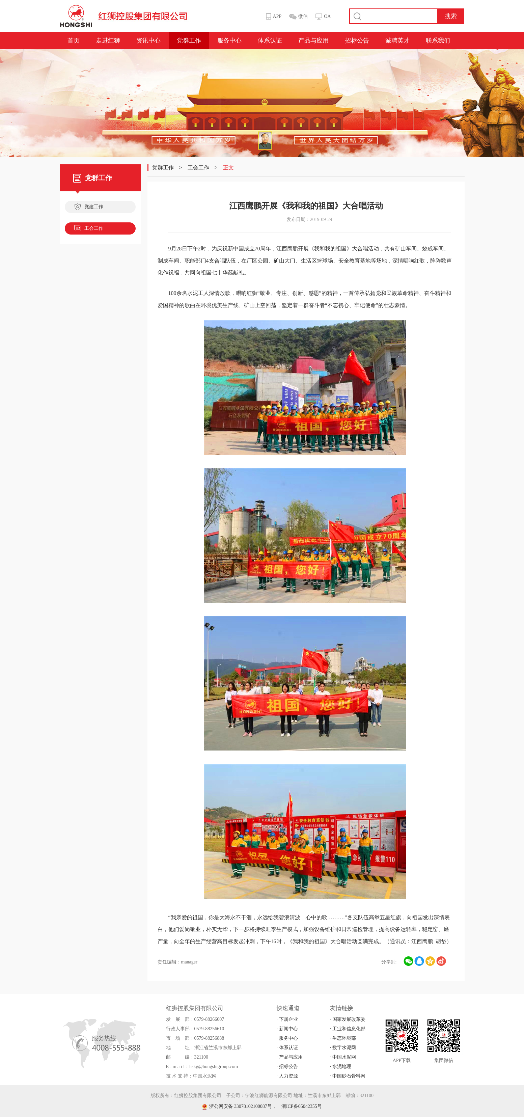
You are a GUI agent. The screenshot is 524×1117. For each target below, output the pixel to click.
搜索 (451, 16)
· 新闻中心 (287, 1028)
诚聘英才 (397, 40)
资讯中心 (148, 40)
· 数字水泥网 (343, 1047)
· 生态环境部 (343, 1038)
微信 (303, 16)
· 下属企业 (287, 1019)
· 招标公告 (287, 1066)
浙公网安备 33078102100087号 (237, 1106)
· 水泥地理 (340, 1066)
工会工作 (88, 229)
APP (277, 16)
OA (327, 16)
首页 (73, 40)
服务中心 (229, 40)
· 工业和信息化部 (347, 1028)
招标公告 (357, 40)
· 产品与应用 (290, 1057)
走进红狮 (108, 40)
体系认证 (270, 40)
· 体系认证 (287, 1047)
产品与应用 (313, 40)
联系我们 (438, 40)
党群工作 (189, 40)
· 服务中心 (287, 1038)
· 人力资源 (287, 1076)
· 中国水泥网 (343, 1057)
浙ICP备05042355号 (301, 1106)
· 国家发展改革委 (347, 1019)
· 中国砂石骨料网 (347, 1076)
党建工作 (88, 207)
